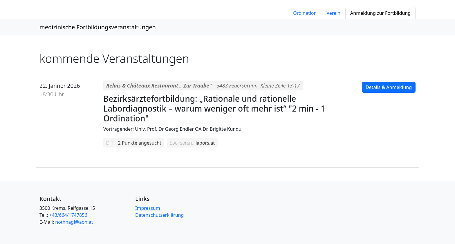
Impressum (147, 208)
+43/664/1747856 (68, 215)
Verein (333, 13)
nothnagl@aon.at (74, 222)
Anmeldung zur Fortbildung (380, 13)
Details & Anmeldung (389, 87)
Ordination (305, 13)
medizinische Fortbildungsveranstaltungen (97, 27)
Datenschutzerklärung (159, 215)
